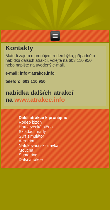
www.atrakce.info (39, 99)
